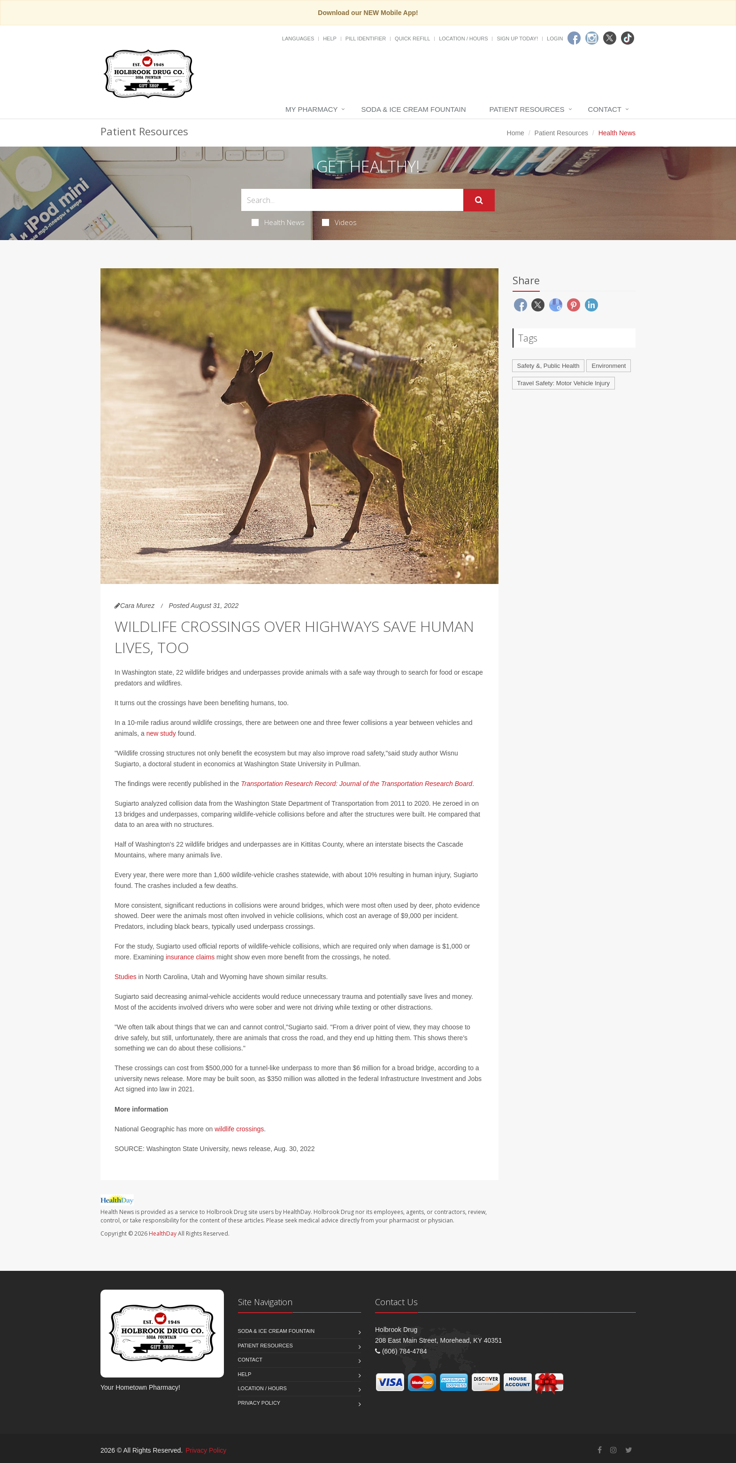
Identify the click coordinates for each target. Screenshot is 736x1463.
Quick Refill (412, 38)
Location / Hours (463, 38)
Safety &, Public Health (548, 365)
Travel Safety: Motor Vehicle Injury (563, 383)
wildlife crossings (239, 1129)
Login (555, 38)
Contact (604, 109)
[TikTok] (627, 38)
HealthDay (162, 1233)
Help (330, 38)
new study (161, 733)
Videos (339, 222)
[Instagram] (591, 38)
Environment (608, 365)
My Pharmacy (311, 109)
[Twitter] (609, 38)
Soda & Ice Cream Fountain (413, 109)
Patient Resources (527, 109)
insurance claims (190, 957)
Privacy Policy (259, 1403)
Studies (126, 977)
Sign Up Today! (517, 38)
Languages (298, 38)
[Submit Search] (479, 200)
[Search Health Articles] (352, 200)
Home (515, 133)
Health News (278, 222)
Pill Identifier (365, 38)
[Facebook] (574, 38)
